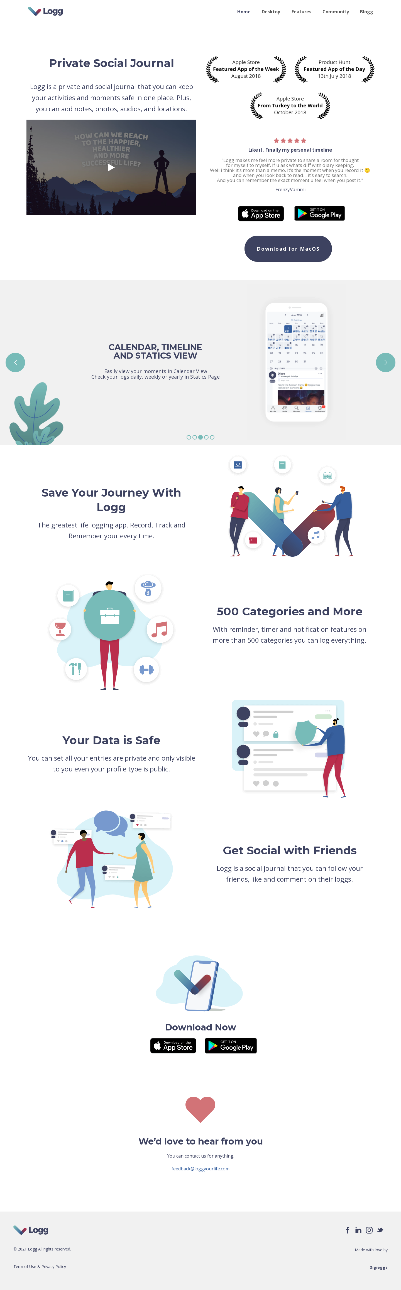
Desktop (271, 12)
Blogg (366, 12)
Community (335, 12)
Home (244, 12)
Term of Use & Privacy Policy (39, 1266)
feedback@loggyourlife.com (200, 1169)
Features (301, 12)
